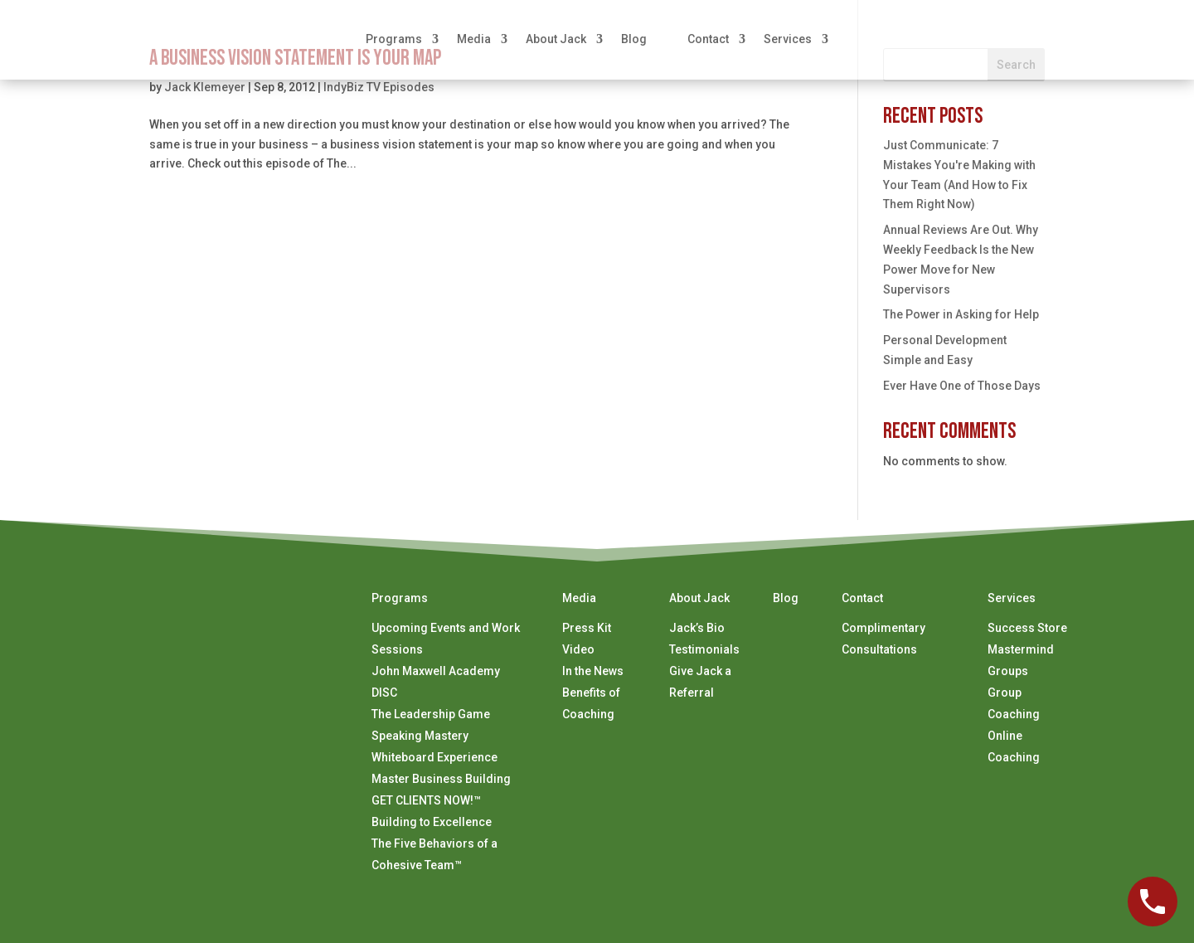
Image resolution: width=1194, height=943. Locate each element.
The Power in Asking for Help (961, 314)
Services (788, 39)
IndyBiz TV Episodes (378, 87)
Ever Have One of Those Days (962, 385)
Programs (394, 39)
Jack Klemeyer (204, 87)
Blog (634, 39)
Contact (708, 39)
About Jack (556, 39)
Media (474, 39)
